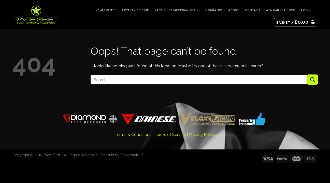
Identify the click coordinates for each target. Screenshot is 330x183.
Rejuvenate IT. (132, 155)
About (233, 10)
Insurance (214, 10)
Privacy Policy (202, 134)
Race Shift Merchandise (176, 10)
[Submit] (312, 79)
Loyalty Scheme (135, 10)
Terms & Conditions (133, 134)
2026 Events (106, 10)
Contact (253, 10)
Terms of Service (170, 134)
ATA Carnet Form (280, 10)
